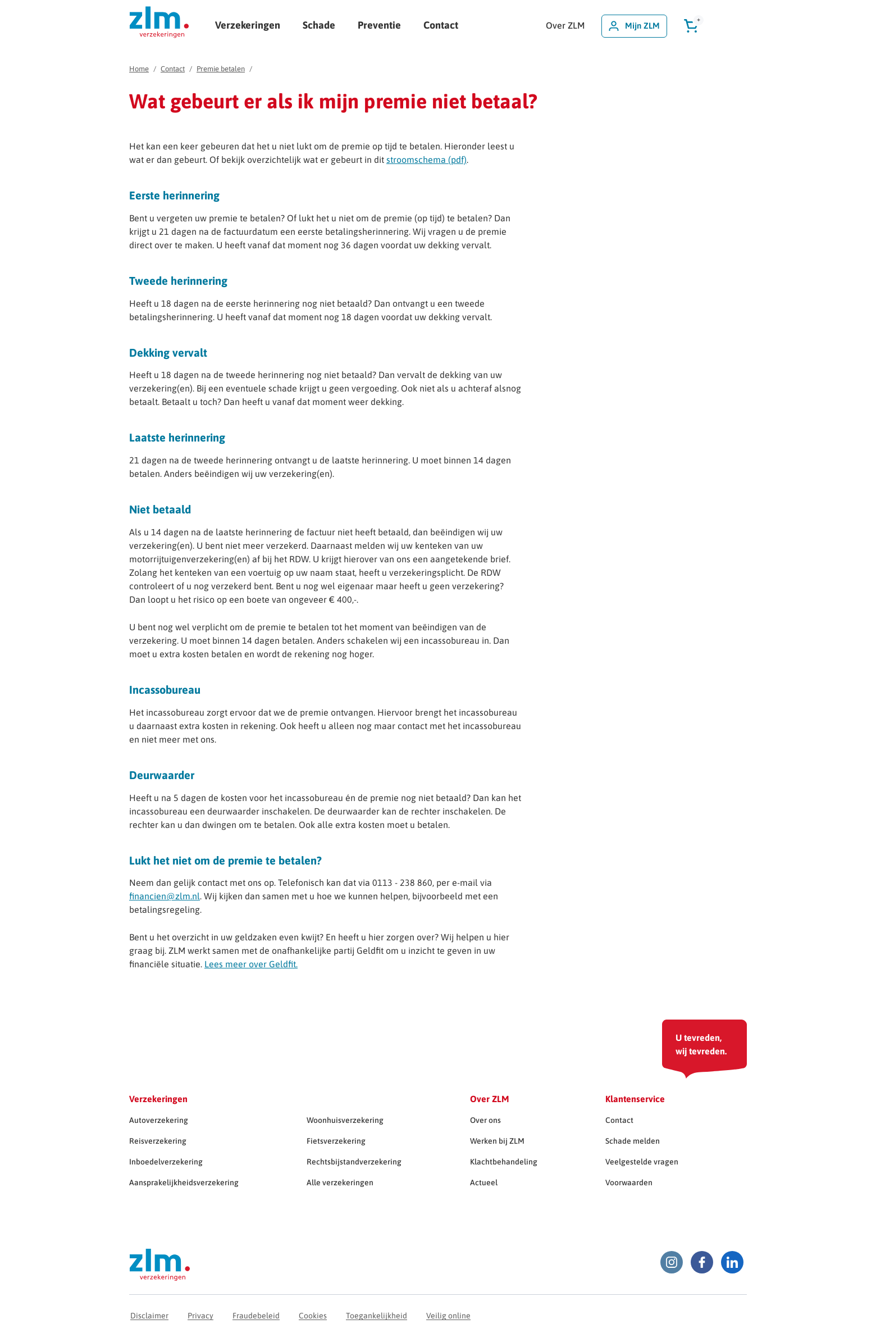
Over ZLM (565, 25)
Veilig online (448, 1315)
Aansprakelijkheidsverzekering (184, 1182)
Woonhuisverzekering (345, 1120)
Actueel (484, 1182)
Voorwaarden (629, 1182)
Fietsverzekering (336, 1140)
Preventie (379, 25)
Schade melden (632, 1140)
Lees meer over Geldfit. (251, 964)
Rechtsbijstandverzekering (354, 1161)
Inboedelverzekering (166, 1161)
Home (139, 69)
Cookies (313, 1315)
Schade (319, 25)
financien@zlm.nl (164, 896)
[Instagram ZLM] (671, 1262)
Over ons (485, 1120)
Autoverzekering (158, 1120)
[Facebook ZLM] (702, 1262)
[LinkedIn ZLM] (732, 1262)
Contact (440, 25)
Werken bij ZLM (497, 1140)
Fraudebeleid (256, 1315)
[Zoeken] (727, 26)
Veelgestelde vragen (641, 1161)
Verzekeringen (247, 25)
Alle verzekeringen (340, 1182)
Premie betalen (221, 69)
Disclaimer (149, 1315)
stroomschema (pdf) (426, 159)
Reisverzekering (157, 1140)
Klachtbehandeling (503, 1161)
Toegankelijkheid (376, 1315)
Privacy (200, 1315)
